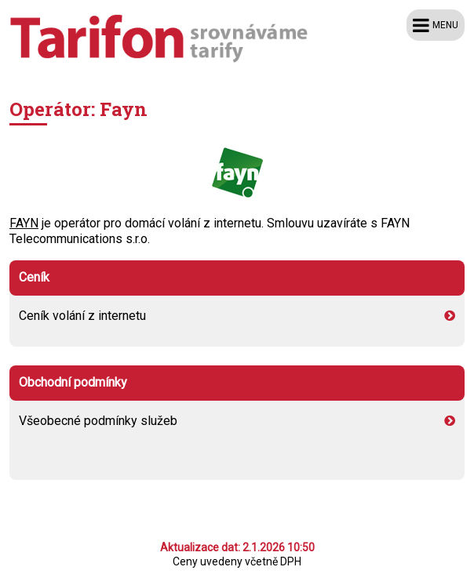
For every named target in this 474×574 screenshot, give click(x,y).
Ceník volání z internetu (229, 315)
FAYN (23, 223)
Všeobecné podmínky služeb (229, 420)
